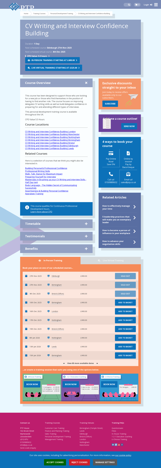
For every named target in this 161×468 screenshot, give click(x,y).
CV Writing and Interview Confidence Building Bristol (50, 143)
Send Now (129, 126)
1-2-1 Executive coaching (122, 436)
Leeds (82, 431)
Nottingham (84, 442)
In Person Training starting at (53, 60)
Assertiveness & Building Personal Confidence (46, 191)
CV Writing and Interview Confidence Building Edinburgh (51, 145)
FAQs (114, 431)
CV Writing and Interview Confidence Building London (50, 131)
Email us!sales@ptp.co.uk (128, 181)
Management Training (54, 439)
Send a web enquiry (28, 448)
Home (26, 13)
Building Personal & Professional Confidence (46, 168)
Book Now (32, 384)
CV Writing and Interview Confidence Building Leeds (49, 148)
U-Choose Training (119, 439)
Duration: (29, 43)
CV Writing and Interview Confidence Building (94, 13)
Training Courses (39, 13)
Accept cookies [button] (55, 462)
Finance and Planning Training (57, 431)
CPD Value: (32, 56)
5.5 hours (37, 56)
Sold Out (125, 276)
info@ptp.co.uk (26, 445)
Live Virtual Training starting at (54, 67)
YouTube (119, 444)
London (83, 439)
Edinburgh (84, 434)
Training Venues (87, 423)
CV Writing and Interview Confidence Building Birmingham (52, 140)
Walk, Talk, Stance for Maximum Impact (43, 174)
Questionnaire (117, 428)
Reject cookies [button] (79, 462)
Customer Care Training (54, 428)
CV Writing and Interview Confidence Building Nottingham (52, 137)
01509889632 (25, 442)
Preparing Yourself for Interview (40, 176)
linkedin (113, 444)
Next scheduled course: (35, 47)
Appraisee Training (34, 193)
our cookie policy (123, 455)
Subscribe (110, 103)
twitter (116, 444)
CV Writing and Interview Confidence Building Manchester (52, 134)
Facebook (122, 444)
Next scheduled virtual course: (38, 51)
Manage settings (105, 462)
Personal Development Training (61, 13)
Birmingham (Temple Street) (91, 428)
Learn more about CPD (41, 211)
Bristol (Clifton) (86, 436)
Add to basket (125, 302)
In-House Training (119, 434)
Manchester (84, 445)
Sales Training (50, 434)
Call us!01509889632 (111, 181)
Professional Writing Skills (37, 171)
